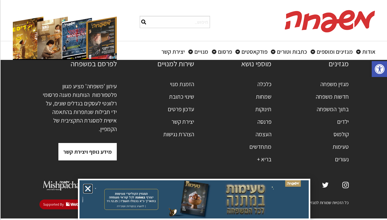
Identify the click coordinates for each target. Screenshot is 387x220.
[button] (87, 189)
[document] (193, 110)
